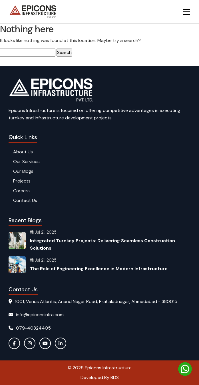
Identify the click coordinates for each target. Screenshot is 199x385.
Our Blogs (23, 171)
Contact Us (25, 200)
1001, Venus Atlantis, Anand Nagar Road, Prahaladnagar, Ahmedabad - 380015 (93, 301)
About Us (23, 152)
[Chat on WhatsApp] (185, 369)
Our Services (26, 162)
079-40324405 (30, 328)
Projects (22, 181)
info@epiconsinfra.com (36, 315)
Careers (21, 191)
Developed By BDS (100, 377)
